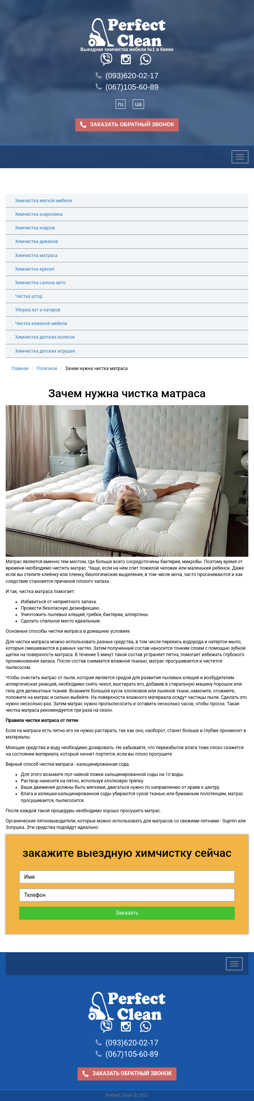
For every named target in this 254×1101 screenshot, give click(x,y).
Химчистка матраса (36, 255)
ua (138, 104)
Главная (20, 368)
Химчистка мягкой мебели (43, 200)
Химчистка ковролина (39, 214)
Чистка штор (28, 296)
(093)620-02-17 (127, 75)
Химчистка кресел (34, 269)
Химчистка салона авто (40, 282)
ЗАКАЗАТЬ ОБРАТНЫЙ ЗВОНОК (127, 125)
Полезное (47, 368)
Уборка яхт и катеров (37, 310)
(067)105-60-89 (127, 87)
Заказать (127, 913)
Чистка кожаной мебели (41, 323)
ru (120, 104)
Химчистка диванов (36, 241)
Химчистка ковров (35, 228)
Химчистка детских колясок (45, 337)
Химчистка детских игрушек (45, 351)
